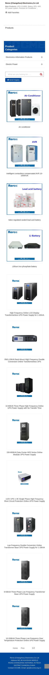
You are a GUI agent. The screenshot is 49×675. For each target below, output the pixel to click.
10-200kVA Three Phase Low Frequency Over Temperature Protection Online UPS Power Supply (24, 639)
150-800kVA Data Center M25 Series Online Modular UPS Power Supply (24, 453)
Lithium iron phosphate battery (24, 266)
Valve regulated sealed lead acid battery (24, 220)
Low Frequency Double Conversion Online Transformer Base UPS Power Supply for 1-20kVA (24, 546)
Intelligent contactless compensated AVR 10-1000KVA (24, 174)
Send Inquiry (13, 80)
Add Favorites (12, 12)
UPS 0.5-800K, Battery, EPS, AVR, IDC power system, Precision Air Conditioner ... (23, 7)
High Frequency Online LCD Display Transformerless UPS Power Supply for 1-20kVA (24, 314)
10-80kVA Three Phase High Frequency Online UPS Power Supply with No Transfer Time (24, 407)
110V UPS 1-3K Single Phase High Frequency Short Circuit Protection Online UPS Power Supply (24, 500)
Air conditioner (24, 127)
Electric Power (12, 64)
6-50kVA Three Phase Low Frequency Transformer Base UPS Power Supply (24, 593)
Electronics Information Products (19, 57)
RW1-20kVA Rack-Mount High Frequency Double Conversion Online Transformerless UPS (24, 360)
